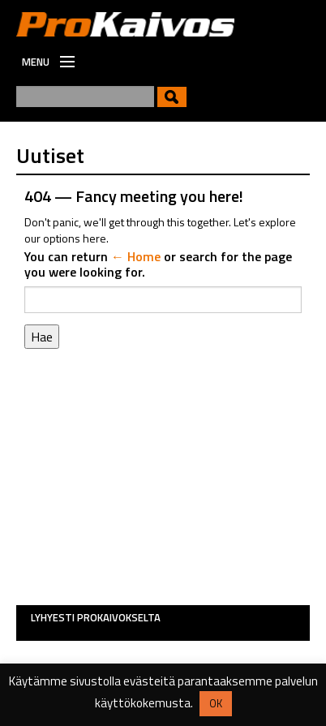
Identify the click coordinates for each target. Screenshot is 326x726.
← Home (136, 256)
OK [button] (215, 703)
